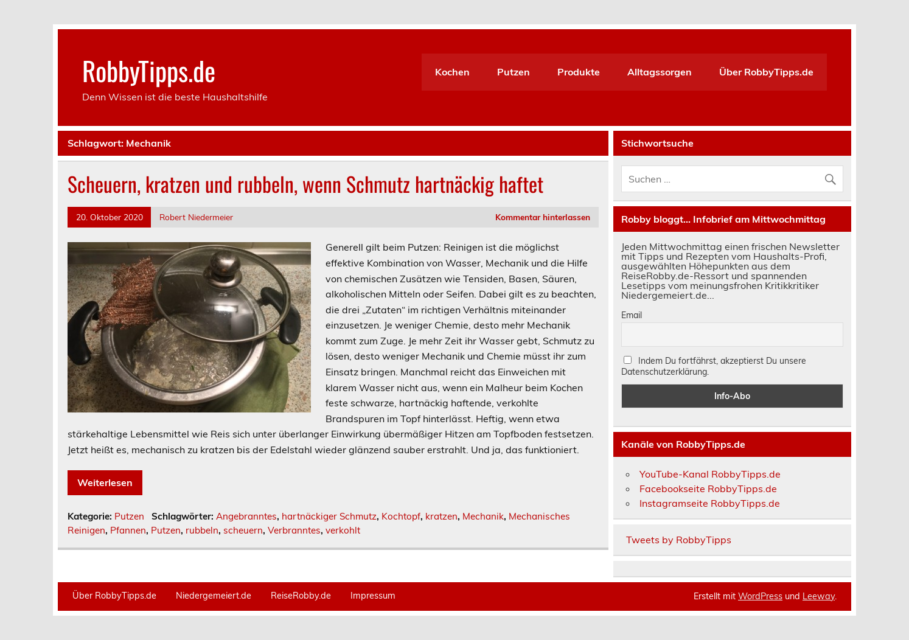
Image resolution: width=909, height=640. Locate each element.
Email (631, 315)
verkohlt (343, 530)
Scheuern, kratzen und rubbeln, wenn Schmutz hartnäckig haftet (305, 184)
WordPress (760, 596)
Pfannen (128, 530)
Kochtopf (400, 516)
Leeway (819, 596)
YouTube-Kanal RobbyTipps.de (710, 474)
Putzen (513, 72)
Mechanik (483, 516)
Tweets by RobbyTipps (678, 540)
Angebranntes (246, 516)
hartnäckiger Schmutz (329, 516)
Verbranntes (294, 530)
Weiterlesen (105, 482)
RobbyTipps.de (148, 69)
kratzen (441, 516)
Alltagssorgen (659, 72)
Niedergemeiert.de (213, 595)
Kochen (452, 72)
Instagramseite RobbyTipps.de (709, 503)
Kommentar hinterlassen (542, 217)
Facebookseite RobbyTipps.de (708, 488)
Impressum (372, 595)
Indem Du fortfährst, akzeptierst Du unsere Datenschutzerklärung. (713, 366)
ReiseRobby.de (301, 595)
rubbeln (202, 530)
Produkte (578, 72)
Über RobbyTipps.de (766, 72)
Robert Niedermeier (196, 217)
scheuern (243, 530)
